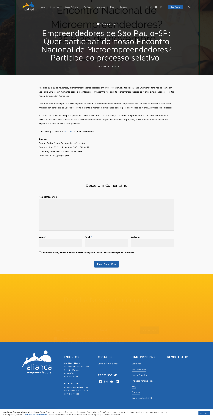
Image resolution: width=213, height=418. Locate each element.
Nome (42, 237)
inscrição (68, 131)
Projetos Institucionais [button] (142, 381)
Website (135, 237)
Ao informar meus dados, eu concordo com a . (89, 337)
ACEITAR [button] (204, 413)
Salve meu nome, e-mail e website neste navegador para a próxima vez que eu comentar (87, 252)
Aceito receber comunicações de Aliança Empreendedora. (85, 334)
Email (88, 237)
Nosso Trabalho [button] (139, 375)
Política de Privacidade (112, 337)
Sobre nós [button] (136, 363)
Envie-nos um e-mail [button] (108, 363)
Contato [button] (136, 392)
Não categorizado (106, 24)
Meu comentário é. (48, 197)
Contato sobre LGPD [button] (142, 398)
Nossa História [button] (139, 369)
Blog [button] (134, 386)
